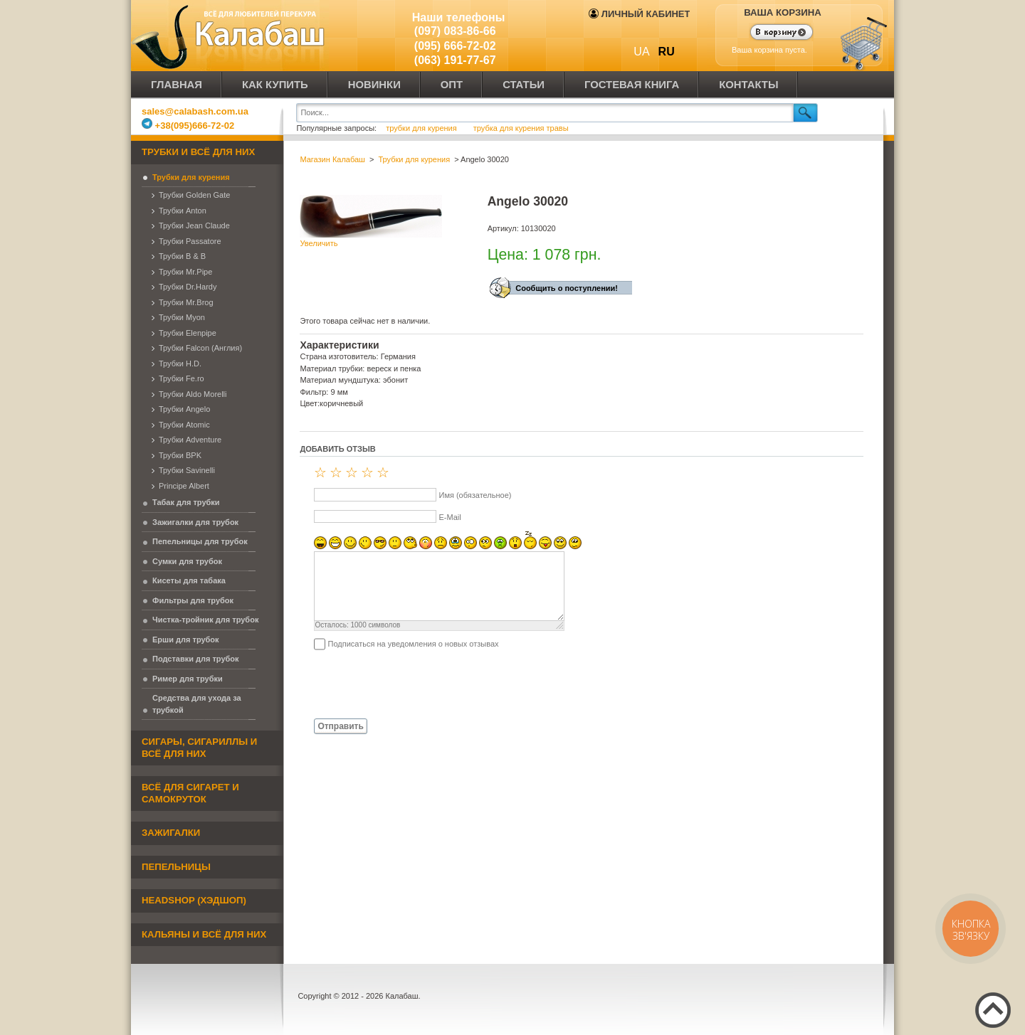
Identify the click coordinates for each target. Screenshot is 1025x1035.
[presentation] (408, 683)
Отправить (340, 726)
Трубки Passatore (190, 241)
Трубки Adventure (190, 439)
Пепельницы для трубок (200, 541)
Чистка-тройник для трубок (205, 619)
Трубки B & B (182, 256)
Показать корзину (773, 33)
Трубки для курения (191, 177)
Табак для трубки (186, 502)
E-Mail (449, 517)
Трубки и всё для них (198, 152)
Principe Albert (184, 486)
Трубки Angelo (184, 409)
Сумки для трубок (187, 561)
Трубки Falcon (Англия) (200, 348)
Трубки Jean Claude (194, 225)
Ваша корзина (782, 12)
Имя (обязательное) (474, 495)
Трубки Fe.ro (181, 378)
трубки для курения (421, 128)
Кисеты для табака (189, 580)
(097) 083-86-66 (455, 31)
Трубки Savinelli (187, 470)
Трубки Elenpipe (187, 333)
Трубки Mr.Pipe (185, 271)
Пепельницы (176, 866)
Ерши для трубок (185, 639)
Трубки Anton (182, 210)
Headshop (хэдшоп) (194, 900)
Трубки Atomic (184, 424)
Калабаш (230, 35)
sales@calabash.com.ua (195, 111)
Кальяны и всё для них (204, 934)
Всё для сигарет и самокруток (190, 793)
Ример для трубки (187, 678)
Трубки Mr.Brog (186, 302)
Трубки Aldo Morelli (193, 394)
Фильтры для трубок (192, 600)
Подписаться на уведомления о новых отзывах (412, 643)
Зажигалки (171, 832)
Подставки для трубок (195, 658)
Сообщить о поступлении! (566, 288)
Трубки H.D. (180, 363)
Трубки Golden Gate (194, 195)
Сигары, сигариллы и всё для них (199, 747)
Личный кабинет (639, 14)
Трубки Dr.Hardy (187, 286)
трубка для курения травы (521, 128)
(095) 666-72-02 (455, 46)
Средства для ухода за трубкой (196, 704)
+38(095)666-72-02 (188, 125)
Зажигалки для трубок (195, 522)
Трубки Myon (182, 317)
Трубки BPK (180, 455)
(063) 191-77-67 (455, 60)
